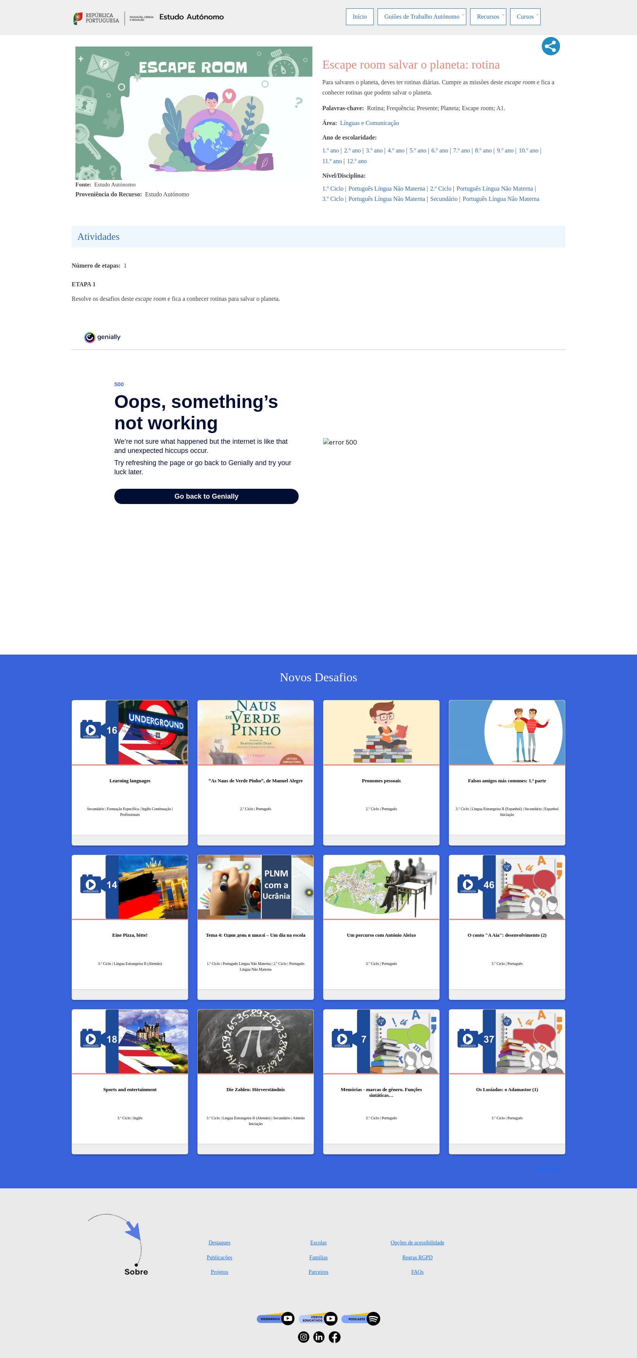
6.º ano (439, 150)
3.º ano (374, 150)
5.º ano (418, 150)
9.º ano (505, 150)
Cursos (525, 16)
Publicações (219, 1257)
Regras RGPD (417, 1257)
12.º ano (357, 161)
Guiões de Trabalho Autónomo (421, 16)
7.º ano (461, 150)
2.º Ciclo (440, 188)
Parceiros (318, 1272)
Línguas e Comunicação (369, 123)
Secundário (444, 199)
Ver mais (545, 1168)
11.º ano (332, 161)
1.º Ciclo (333, 188)
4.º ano (396, 150)
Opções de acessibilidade (417, 1243)
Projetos (219, 1272)
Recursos (488, 16)
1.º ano (330, 150)
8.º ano (483, 150)
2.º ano (352, 150)
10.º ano (528, 150)
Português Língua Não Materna (387, 188)
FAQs (417, 1272)
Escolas (318, 1243)
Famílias (318, 1257)
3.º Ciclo (333, 199)
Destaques (219, 1243)
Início (360, 16)
